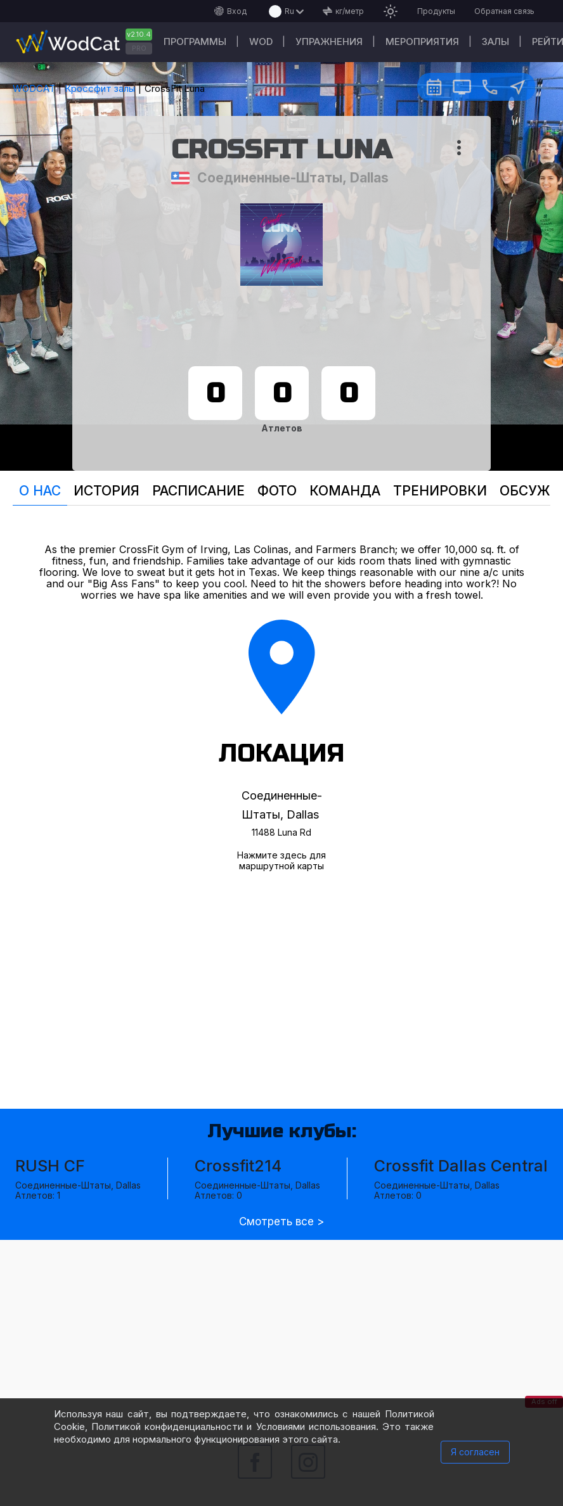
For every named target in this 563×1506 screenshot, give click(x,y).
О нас (40, 491)
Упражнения (329, 41)
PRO (139, 48)
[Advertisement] (281, 1328)
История (106, 491)
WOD (261, 41)
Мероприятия (422, 41)
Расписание (198, 491)
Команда (344, 491)
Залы (495, 41)
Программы (195, 41)
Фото (277, 491)
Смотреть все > (281, 1221)
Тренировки (440, 491)
